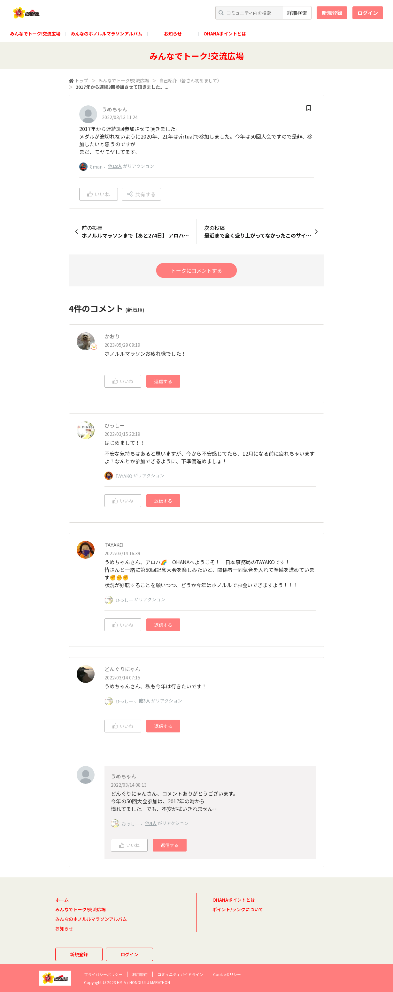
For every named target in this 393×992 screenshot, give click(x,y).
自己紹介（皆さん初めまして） (190, 80)
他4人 (151, 823)
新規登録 (332, 13)
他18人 (115, 166)
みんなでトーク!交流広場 (35, 33)
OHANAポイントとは (225, 33)
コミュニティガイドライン (180, 974)
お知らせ (173, 33)
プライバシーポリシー (103, 974)
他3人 (144, 700)
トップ (81, 80)
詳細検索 (297, 13)
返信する (163, 381)
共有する (141, 194)
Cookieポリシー (227, 974)
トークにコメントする (196, 270)
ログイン (368, 13)
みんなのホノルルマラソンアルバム (106, 33)
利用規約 (140, 974)
